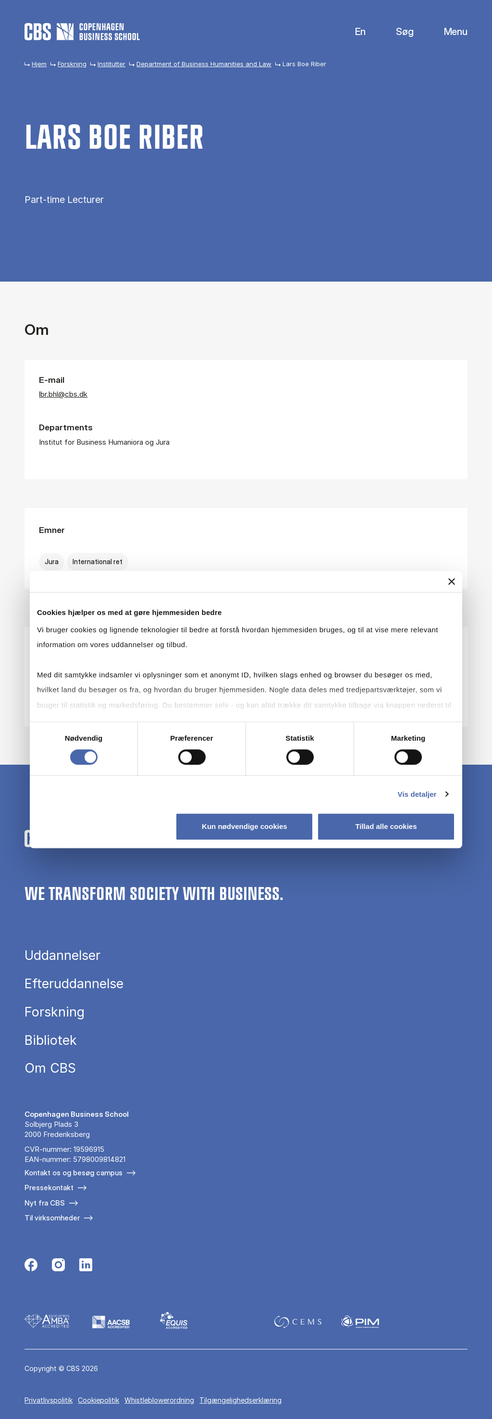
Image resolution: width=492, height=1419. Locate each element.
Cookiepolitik (98, 1400)
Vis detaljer (417, 794)
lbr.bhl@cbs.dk (63, 394)
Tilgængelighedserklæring (240, 1400)
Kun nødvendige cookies (244, 826)
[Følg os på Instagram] (58, 1266)
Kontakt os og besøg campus (74, 1172)
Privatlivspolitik (49, 1400)
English (353, 32)
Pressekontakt (49, 1187)
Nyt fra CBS (45, 1202)
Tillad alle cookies (386, 826)
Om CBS (50, 1068)
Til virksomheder (52, 1217)
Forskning (72, 64)
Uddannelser (62, 955)
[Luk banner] (451, 581)
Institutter (111, 64)
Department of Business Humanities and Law (203, 64)
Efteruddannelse (74, 983)
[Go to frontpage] (82, 31)
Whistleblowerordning (159, 1400)
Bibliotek (51, 1040)
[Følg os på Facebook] (31, 1266)
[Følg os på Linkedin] (85, 1266)
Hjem (39, 64)
